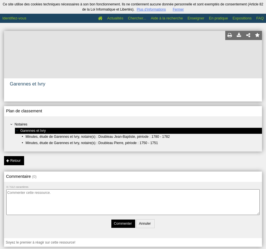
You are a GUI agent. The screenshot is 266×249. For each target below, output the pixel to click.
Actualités (115, 18)
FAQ (260, 18)
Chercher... (137, 18)
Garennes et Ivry (33, 131)
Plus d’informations (151, 9)
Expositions (242, 18)
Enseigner (195, 18)
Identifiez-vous (14, 18)
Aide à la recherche (167, 18)
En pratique (218, 18)
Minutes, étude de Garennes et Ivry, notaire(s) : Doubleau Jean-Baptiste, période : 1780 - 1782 (98, 137)
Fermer (178, 9)
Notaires (21, 124)
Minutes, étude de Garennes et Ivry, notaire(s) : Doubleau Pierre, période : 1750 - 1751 (92, 143)
